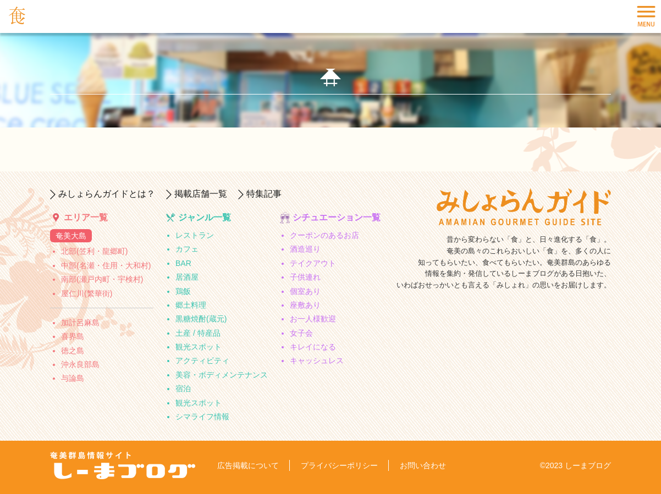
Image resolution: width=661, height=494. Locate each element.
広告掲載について (248, 465)
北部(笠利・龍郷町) (94, 251)
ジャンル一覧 (204, 217)
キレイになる (313, 346)
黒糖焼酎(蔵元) (201, 318)
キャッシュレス (317, 360)
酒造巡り (305, 249)
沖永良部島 (80, 364)
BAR (183, 263)
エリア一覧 (86, 217)
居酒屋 (187, 277)
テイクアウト (313, 263)
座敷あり (305, 305)
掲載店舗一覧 (200, 193)
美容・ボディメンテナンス (221, 374)
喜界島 (72, 336)
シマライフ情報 (202, 416)
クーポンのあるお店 (324, 235)
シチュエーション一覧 (337, 217)
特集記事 (264, 193)
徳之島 (72, 350)
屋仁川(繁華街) (86, 293)
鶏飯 (183, 291)
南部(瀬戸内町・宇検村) (102, 279)
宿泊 (183, 388)
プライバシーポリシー (339, 465)
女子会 (301, 333)
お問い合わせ (423, 465)
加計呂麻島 (80, 322)
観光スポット (198, 346)
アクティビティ (202, 360)
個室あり (305, 291)
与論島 (72, 378)
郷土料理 (190, 305)
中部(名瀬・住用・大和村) (106, 265)
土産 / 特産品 (198, 333)
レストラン (194, 235)
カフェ (187, 249)
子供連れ (305, 277)
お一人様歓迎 (313, 318)
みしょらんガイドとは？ (106, 193)
